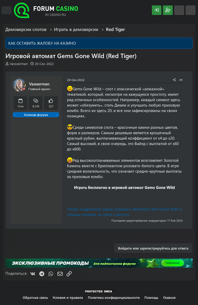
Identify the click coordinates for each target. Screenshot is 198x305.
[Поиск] (190, 10)
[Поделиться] (174, 80)
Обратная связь (35, 297)
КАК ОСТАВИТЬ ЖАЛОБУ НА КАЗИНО (42, 43)
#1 (181, 80)
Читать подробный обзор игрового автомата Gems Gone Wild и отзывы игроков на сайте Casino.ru (124, 211)
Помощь (151, 297)
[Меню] (6, 10)
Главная (169, 297)
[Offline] (24, 89)
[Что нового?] (179, 10)
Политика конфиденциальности (114, 297)
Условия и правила (68, 297)
